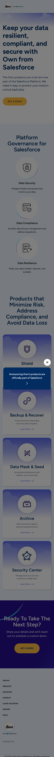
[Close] (47, 362)
